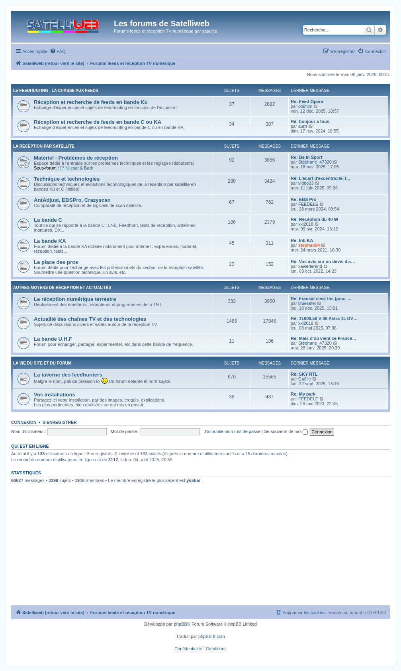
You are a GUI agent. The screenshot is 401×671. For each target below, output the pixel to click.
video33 (306, 183)
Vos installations (54, 395)
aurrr (302, 126)
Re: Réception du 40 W (314, 219)
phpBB (180, 624)
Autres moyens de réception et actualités (62, 287)
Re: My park (303, 394)
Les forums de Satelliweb (161, 23)
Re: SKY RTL (304, 374)
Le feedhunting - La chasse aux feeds (55, 90)
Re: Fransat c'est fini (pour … (321, 298)
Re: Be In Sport (306, 157)
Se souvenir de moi (286, 431)
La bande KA (50, 241)
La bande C (48, 220)
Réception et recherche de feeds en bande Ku (91, 102)
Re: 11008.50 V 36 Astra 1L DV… (324, 318)
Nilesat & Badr (76, 168)
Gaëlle (304, 378)
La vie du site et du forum (42, 363)
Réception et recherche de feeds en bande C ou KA (97, 122)
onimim (305, 106)
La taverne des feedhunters (68, 375)
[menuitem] (58, 51)
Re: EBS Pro (304, 199)
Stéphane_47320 (315, 162)
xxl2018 (305, 224)
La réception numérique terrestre (75, 299)
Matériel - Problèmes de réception (76, 158)
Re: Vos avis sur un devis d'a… (323, 261)
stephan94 (309, 245)
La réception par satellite (43, 146)
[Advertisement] (200, 545)
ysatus (193, 480)
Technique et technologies (67, 179)
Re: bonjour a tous (310, 121)
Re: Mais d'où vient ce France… (323, 338)
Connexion (24, 422)
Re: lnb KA (302, 240)
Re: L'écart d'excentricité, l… (320, 178)
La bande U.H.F (53, 339)
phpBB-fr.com (211, 636)
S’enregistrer (60, 422)
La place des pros (56, 262)
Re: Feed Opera (307, 101)
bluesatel (307, 303)
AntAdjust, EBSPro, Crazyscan (72, 200)
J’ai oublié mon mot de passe (232, 431)
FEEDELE (308, 204)
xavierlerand (310, 266)
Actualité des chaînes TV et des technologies (90, 319)
